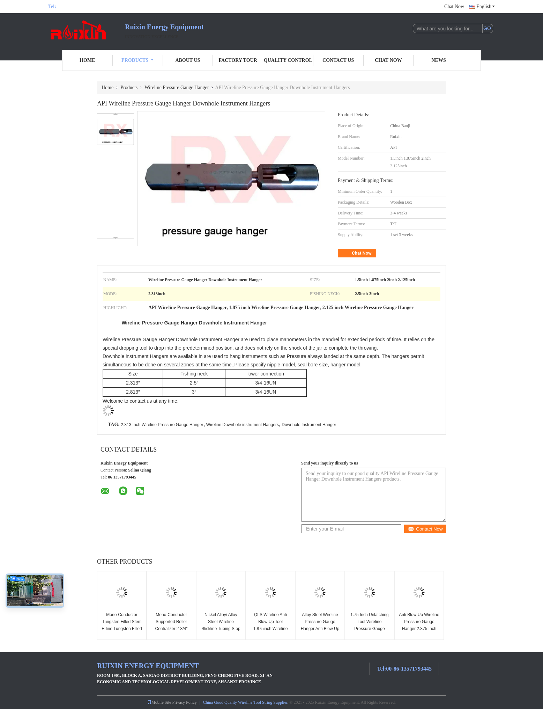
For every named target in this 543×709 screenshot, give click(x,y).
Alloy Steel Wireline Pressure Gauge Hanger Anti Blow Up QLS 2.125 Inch (320, 625)
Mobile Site (159, 702)
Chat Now (454, 6)
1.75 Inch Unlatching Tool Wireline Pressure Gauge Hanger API (369, 625)
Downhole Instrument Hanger (309, 424)
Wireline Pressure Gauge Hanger (176, 87)
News (439, 60)
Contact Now (425, 529)
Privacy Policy (184, 702)
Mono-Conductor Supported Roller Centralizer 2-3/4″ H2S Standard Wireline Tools (171, 628)
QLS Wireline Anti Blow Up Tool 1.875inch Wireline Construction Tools (270, 625)
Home (87, 60)
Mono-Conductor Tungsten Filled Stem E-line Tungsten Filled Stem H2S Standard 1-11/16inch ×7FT (122, 628)
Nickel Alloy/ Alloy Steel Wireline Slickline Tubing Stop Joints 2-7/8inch (220, 625)
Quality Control (288, 60)
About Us (187, 60)
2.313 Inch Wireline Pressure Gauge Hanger (162, 424)
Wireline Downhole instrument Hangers (242, 424)
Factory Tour (237, 60)
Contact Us (338, 60)
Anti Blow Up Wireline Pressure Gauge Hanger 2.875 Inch (419, 621)
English (485, 6)
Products (137, 60)
